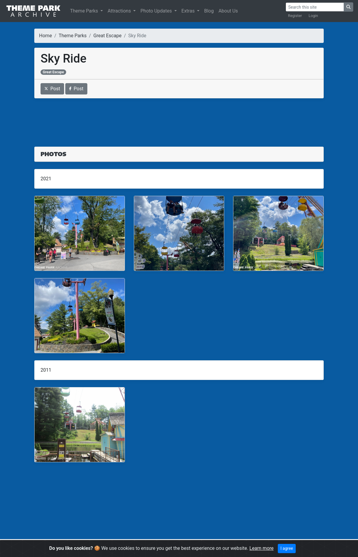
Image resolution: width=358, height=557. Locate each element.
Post (52, 88)
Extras (189, 11)
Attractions (120, 11)
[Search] (315, 7)
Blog (209, 11)
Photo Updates (156, 11)
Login (313, 15)
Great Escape (107, 35)
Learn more (261, 548)
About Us (228, 11)
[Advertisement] (179, 118)
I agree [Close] (286, 548)
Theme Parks (84, 11)
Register (295, 15)
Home (45, 35)
